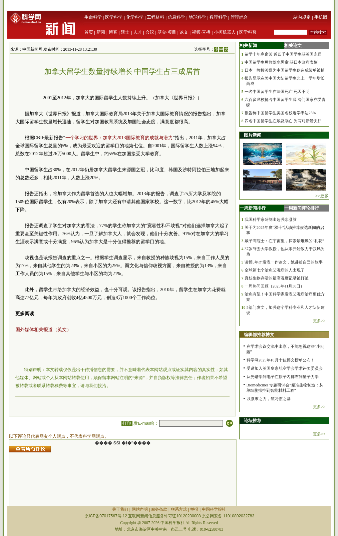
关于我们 (120, 509)
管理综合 (239, 17)
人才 (137, 32)
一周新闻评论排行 (301, 208)
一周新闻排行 (253, 208)
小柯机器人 (225, 32)
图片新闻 (252, 135)
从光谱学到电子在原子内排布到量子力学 (283, 376)
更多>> (319, 320)
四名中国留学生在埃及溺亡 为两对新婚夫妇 (283, 121)
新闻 (100, 32)
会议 (149, 32)
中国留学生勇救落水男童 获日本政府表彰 (281, 62)
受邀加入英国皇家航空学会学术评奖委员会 (285, 368)
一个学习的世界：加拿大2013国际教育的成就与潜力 (119, 137)
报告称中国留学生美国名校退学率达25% (280, 113)
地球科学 (197, 17)
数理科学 (218, 17)
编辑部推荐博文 (259, 334)
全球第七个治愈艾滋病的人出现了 (275, 270)
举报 (194, 509)
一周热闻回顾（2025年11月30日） (275, 286)
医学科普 (248, 32)
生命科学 (93, 17)
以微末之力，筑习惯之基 (269, 398)
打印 (126, 423)
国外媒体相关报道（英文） (43, 329)
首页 (88, 32)
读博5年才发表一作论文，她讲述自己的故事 (284, 262)
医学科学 (113, 17)
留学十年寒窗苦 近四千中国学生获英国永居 (283, 54)
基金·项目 (166, 32)
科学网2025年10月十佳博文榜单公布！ (281, 360)
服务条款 (159, 509)
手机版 (320, 17)
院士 (125, 32)
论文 (184, 32)
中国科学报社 (214, 509)
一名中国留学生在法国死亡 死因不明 (277, 91)
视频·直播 (201, 32)
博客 (113, 32)
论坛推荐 (252, 420)
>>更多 (322, 195)
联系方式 (179, 509)
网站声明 (140, 509)
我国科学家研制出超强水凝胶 (271, 219)
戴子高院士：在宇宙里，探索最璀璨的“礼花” (284, 241)
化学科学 (134, 17)
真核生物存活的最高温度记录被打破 (277, 278)
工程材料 (155, 17)
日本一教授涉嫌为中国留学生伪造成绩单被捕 (285, 70)
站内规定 (302, 17)
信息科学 (176, 17)
